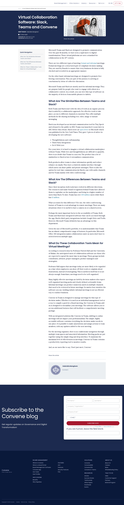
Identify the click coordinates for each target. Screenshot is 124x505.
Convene (87, 463)
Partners (107, 480)
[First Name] (79, 401)
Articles (86, 476)
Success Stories (89, 478)
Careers (107, 465)
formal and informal (89, 63)
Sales (106, 476)
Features (60, 467)
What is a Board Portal (39, 465)
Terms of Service (107, 426)
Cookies (18, 502)
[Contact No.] (93, 417)
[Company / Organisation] (93, 406)
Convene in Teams (90, 470)
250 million (85, 195)
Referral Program (110, 482)
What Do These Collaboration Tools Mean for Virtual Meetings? (30, 68)
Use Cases (36, 472)
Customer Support (110, 478)
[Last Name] (106, 401)
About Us (108, 463)
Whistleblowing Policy (111, 470)
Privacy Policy (98, 426)
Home (19, 8)
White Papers (88, 482)
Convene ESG (88, 467)
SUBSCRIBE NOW (93, 423)
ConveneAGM (88, 465)
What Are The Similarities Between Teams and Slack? (30, 57)
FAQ (59, 472)
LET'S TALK (118, 3)
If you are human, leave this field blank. (85, 429)
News (106, 467)
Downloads (87, 485)
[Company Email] (93, 412)
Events (86, 487)
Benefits (35, 480)
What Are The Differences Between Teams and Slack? (30, 63)
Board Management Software (42, 467)
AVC (59, 465)
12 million (55, 197)
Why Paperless (37, 482)
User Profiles (36, 474)
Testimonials (88, 480)
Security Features (63, 470)
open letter (84, 130)
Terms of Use (24, 502)
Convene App (37, 470)
